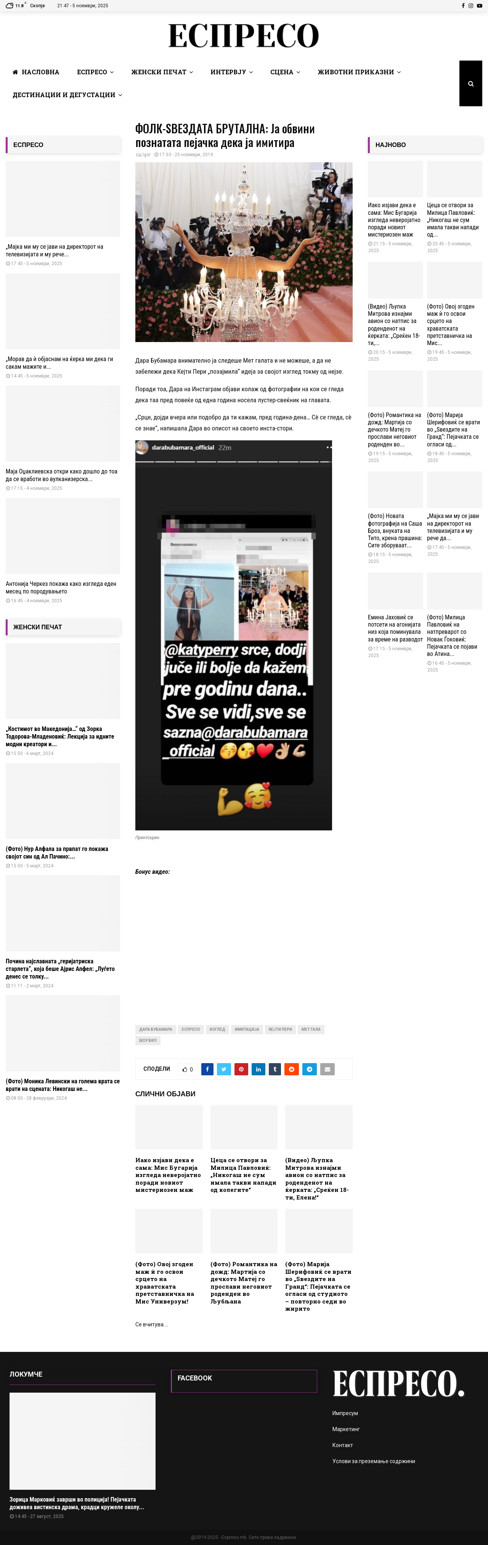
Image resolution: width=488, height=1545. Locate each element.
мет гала (311, 1029)
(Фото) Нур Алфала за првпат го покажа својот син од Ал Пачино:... (57, 852)
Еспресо (92, 72)
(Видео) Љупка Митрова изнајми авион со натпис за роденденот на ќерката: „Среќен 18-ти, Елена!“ (317, 1178)
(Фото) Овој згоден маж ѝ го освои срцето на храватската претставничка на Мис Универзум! (164, 1282)
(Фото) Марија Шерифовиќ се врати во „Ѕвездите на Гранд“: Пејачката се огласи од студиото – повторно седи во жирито (318, 1286)
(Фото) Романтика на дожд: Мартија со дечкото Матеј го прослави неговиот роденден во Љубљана (243, 1282)
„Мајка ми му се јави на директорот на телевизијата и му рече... (54, 250)
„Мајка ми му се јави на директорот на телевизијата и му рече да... (453, 527)
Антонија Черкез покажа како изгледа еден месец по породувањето (61, 587)
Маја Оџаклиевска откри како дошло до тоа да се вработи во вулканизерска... (61, 475)
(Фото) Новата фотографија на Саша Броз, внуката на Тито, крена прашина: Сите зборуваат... (395, 530)
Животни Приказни (356, 72)
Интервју (228, 72)
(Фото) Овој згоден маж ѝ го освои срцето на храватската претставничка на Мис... (451, 325)
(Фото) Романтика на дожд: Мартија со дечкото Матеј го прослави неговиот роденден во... (394, 429)
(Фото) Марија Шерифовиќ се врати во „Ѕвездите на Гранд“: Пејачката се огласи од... (453, 429)
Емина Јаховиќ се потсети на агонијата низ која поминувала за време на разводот (395, 628)
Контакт (342, 1445)
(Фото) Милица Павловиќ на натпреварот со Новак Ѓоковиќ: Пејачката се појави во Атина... (452, 635)
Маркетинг (346, 1429)
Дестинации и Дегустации (64, 95)
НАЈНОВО (391, 145)
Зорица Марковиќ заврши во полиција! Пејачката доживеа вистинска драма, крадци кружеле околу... (77, 1503)
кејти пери (280, 1029)
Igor (147, 154)
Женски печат (158, 72)
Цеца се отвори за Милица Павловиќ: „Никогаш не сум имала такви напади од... (453, 220)
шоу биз (148, 1040)
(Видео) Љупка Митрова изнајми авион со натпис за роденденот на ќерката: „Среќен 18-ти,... (394, 325)
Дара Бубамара (155, 1029)
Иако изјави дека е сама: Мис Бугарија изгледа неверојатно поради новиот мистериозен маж (168, 1174)
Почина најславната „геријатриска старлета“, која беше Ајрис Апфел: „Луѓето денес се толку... (60, 969)
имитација (247, 1029)
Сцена (282, 72)
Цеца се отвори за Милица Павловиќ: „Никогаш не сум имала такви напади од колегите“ (243, 1174)
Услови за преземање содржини (373, 1461)
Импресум (345, 1413)
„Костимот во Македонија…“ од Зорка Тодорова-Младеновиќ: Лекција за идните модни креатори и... (60, 736)
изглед (217, 1029)
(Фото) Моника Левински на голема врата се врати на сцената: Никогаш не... (63, 1085)
